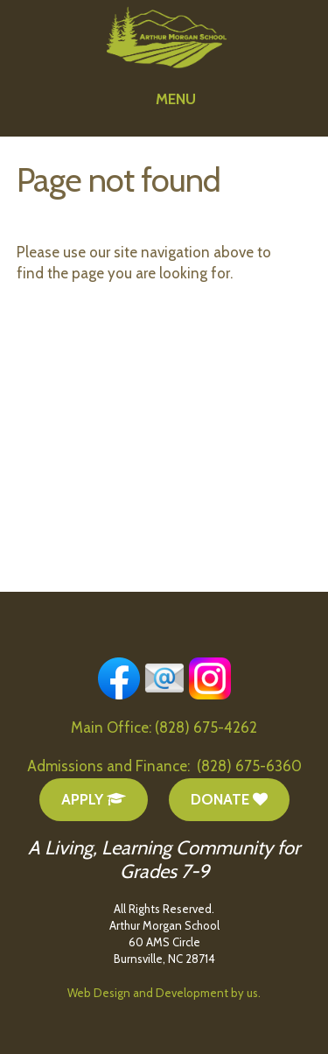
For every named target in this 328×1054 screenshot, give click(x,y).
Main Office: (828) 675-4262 (164, 727)
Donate (229, 799)
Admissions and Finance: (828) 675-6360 (164, 766)
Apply (93, 799)
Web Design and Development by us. (164, 993)
